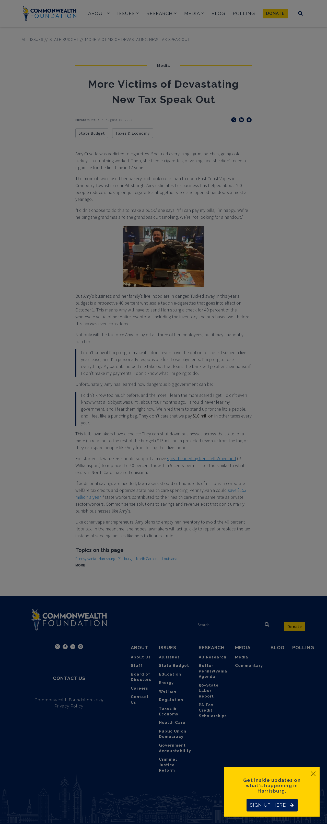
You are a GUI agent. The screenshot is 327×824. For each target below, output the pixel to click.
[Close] (313, 773)
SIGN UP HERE (272, 805)
